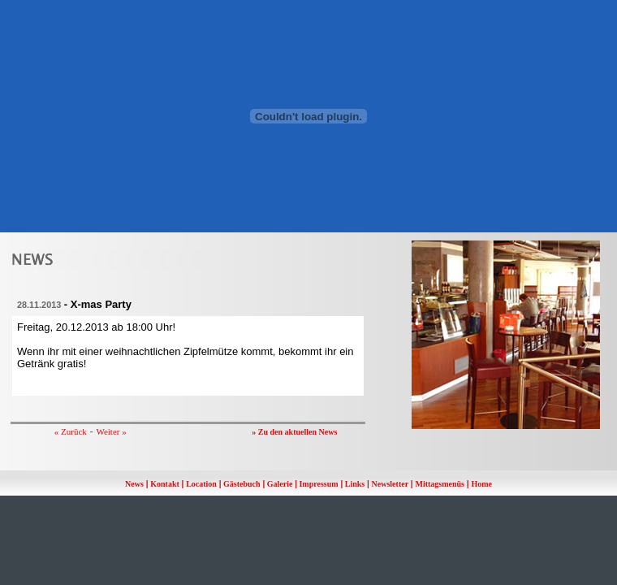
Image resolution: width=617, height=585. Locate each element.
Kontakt (164, 483)
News (134, 483)
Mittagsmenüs (439, 483)
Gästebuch (242, 483)
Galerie (280, 483)
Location (201, 483)
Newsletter (390, 483)
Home (481, 483)
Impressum (318, 483)
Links (355, 483)
